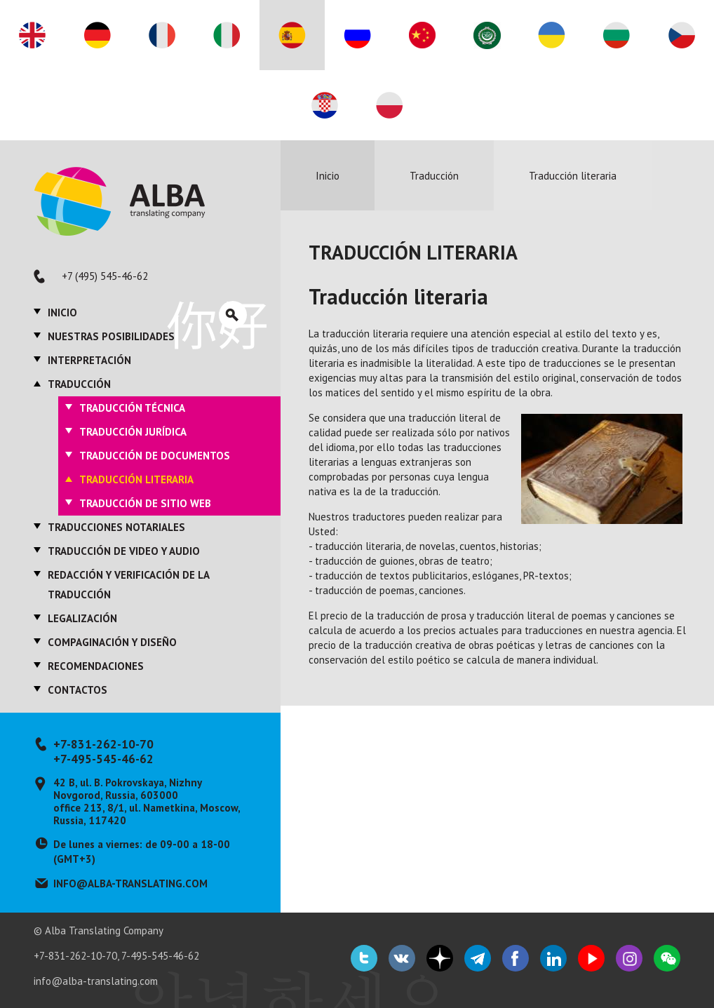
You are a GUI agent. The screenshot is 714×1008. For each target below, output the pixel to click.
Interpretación (89, 360)
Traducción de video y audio (124, 551)
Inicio (62, 312)
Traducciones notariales (116, 527)
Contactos (77, 690)
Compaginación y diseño (112, 642)
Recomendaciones (96, 666)
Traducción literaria (136, 479)
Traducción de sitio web (145, 503)
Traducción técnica (132, 408)
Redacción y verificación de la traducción (128, 584)
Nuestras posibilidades (111, 336)
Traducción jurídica (133, 431)
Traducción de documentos (154, 455)
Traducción (79, 384)
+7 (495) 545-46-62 (105, 276)
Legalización (82, 618)
